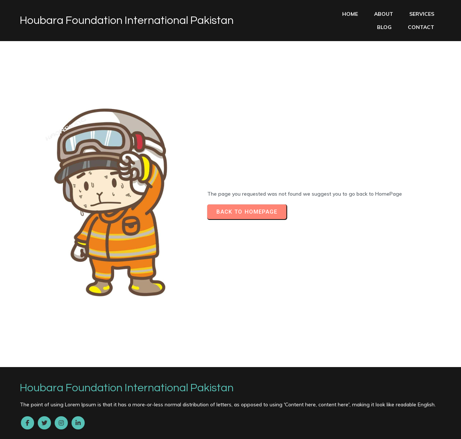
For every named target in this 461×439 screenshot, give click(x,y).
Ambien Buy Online (245, 415)
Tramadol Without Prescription (307, 374)
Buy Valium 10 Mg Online (127, 374)
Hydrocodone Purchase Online (333, 408)
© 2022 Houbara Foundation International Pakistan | (90, 361)
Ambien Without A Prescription (361, 388)
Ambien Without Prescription (83, 381)
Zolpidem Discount (121, 428)
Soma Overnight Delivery (162, 408)
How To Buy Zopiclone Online (367, 415)
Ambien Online (213, 388)
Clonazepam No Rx (25, 408)
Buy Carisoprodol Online (151, 388)
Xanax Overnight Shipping (384, 428)
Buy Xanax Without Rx (116, 422)
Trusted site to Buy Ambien (238, 402)
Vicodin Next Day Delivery (240, 422)
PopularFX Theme (184, 361)
